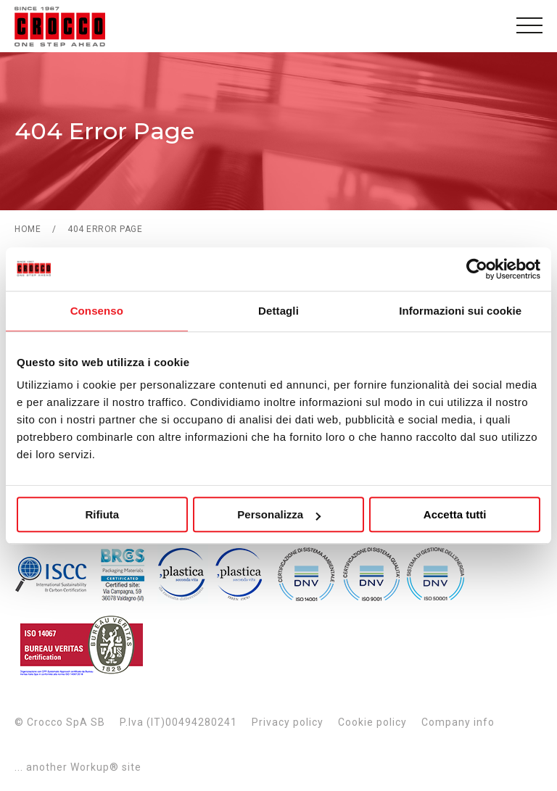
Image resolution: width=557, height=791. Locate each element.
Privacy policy (287, 722)
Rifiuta (102, 514)
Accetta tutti (455, 514)
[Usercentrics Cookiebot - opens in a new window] (476, 269)
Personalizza (279, 514)
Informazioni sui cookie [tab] (460, 311)
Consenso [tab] (96, 311)
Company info (458, 722)
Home (28, 229)
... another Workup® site (78, 767)
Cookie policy (372, 722)
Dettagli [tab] (278, 311)
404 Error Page (104, 229)
